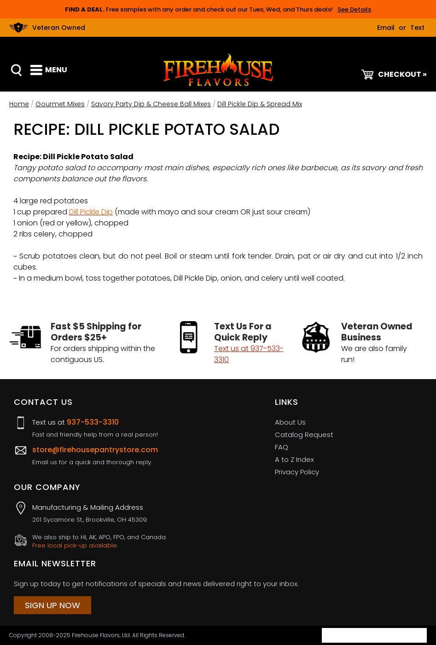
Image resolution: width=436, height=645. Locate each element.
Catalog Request (304, 434)
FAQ (281, 447)
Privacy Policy (297, 472)
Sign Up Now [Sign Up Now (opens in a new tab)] (52, 605)
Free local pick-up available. (75, 545)
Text (417, 27)
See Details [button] (354, 9)
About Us (290, 422)
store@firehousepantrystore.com (95, 449)
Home (19, 104)
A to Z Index (294, 459)
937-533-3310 (93, 422)
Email (386, 27)
